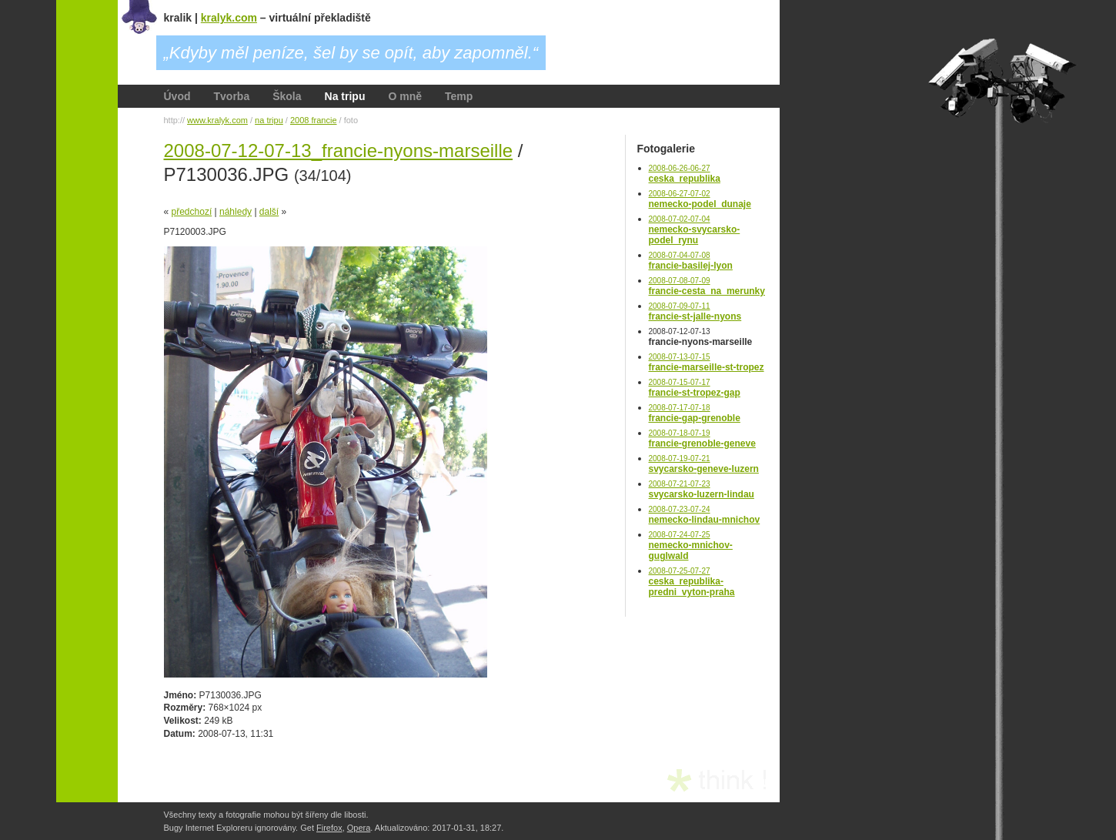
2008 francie (313, 120)
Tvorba (232, 96)
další (269, 211)
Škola (286, 96)
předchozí (192, 211)
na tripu (269, 120)
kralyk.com (229, 18)
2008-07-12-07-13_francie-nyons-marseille (338, 150)
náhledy (235, 211)
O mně (405, 96)
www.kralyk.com (217, 120)
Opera (359, 827)
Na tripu (345, 96)
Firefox (329, 827)
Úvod (177, 96)
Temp (459, 96)
